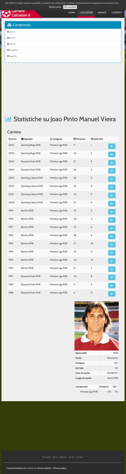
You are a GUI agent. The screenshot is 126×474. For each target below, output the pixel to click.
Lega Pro (12, 56)
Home (71, 12)
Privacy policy (59, 468)
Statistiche (46, 457)
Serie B (11, 38)
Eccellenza (12, 50)
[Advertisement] (63, 89)
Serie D (11, 44)
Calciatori (86, 12)
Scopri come (55, 6)
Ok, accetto (70, 7)
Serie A (11, 32)
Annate (102, 12)
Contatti (117, 12)
